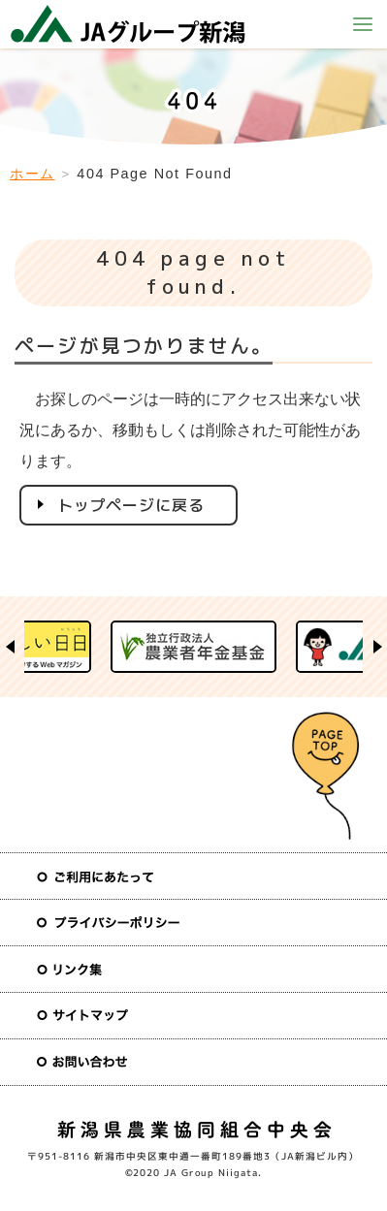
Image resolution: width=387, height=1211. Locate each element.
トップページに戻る (131, 505)
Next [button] (377, 647)
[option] (193, 647)
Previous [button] (9, 647)
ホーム (32, 173)
